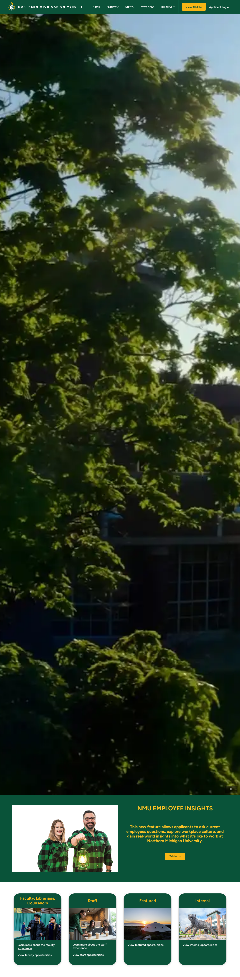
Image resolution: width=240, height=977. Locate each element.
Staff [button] (128, 6)
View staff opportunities (88, 955)
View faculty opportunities (35, 955)
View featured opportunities (146, 945)
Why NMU (147, 6)
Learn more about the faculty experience (36, 946)
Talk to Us (175, 856)
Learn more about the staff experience (89, 946)
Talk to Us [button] (166, 6)
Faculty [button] (111, 6)
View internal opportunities (200, 945)
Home (96, 6)
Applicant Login (219, 7)
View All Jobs (194, 7)
